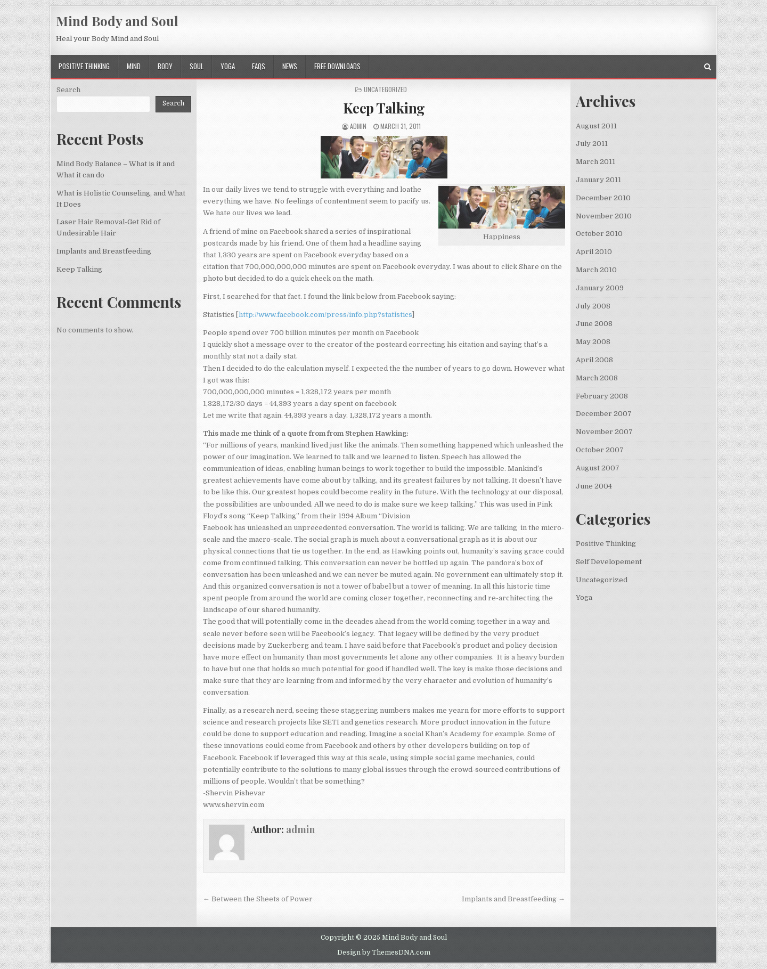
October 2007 (600, 450)
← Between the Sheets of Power (258, 899)
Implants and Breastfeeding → (513, 899)
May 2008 (593, 342)
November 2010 (604, 216)
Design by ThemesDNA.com (383, 952)
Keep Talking (384, 108)
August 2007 (597, 468)
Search (68, 90)
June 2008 (594, 324)
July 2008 (593, 306)
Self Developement (609, 562)
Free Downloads (337, 66)
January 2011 (598, 180)
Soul (196, 66)
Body (165, 66)
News (289, 66)
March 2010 (596, 270)
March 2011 (595, 162)
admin (358, 126)
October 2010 (599, 234)
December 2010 (603, 198)
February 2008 (602, 396)
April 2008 (594, 360)
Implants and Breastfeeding (103, 251)
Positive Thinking (84, 66)
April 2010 (594, 252)
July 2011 (592, 144)
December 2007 (604, 414)
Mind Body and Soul (117, 20)
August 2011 (596, 126)
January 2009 (600, 288)
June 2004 (594, 486)
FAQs (258, 66)
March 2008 (597, 378)
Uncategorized (601, 580)
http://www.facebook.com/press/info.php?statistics (325, 315)
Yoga (228, 66)
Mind (134, 66)
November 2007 (604, 432)
